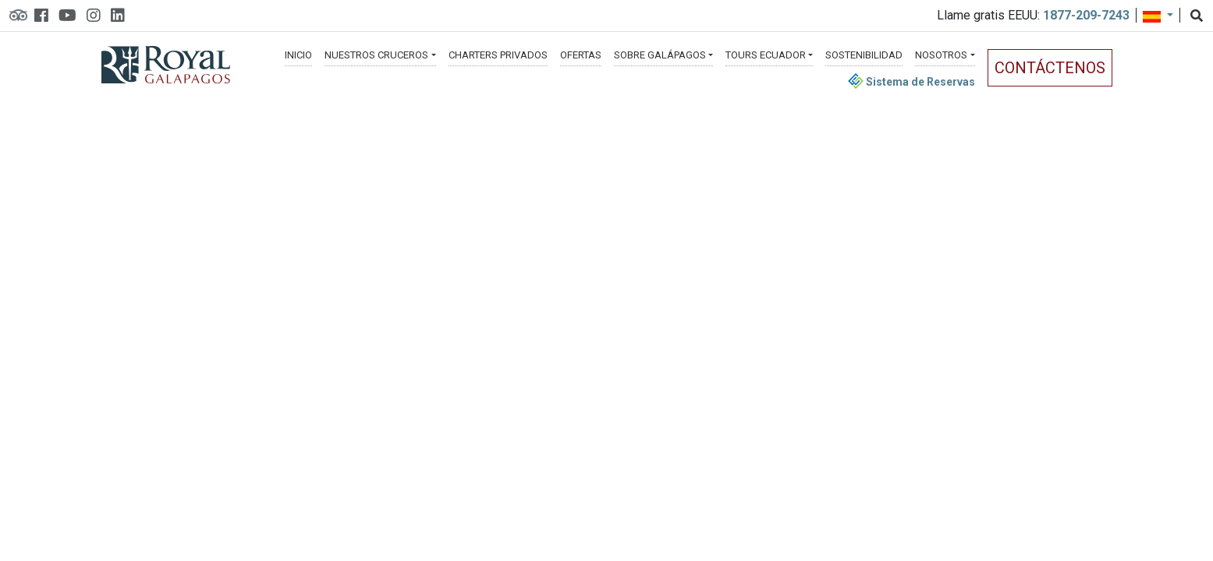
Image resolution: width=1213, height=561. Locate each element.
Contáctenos (1050, 67)
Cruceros (376, 55)
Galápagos (660, 55)
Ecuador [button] (765, 55)
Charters (498, 55)
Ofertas (580, 55)
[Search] (1197, 16)
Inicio (298, 55)
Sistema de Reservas (911, 82)
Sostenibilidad (864, 55)
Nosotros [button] (941, 55)
